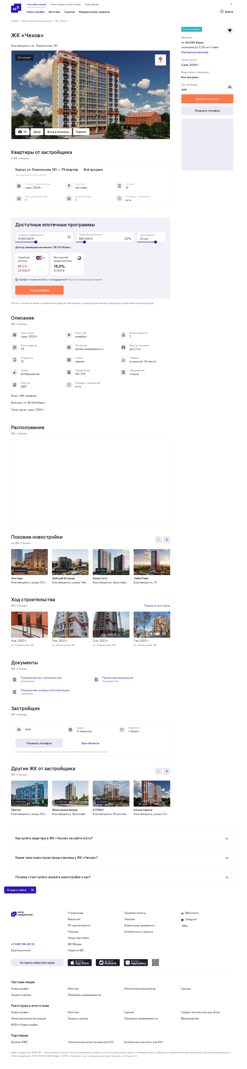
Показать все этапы (157, 605)
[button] (69, 237)
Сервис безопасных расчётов (200, 1012)
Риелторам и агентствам (65, 4)
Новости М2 (76, 950)
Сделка (186, 988)
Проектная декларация (117, 678)
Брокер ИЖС (19, 1042)
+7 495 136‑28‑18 (22, 944)
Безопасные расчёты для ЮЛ (143, 1042)
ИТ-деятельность (79, 925)
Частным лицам (36, 4)
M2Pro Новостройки (24, 1025)
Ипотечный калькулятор (140, 988)
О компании (75, 913)
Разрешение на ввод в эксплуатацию (45, 690)
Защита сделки (21, 995)
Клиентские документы (139, 925)
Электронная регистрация (28, 1018)
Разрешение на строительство (41, 678)
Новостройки (19, 988)
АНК (184, 89)
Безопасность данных (138, 931)
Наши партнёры (78, 938)
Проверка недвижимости (84, 995)
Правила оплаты (135, 913)
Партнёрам (92, 4)
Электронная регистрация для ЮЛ (90, 1042)
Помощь (73, 931)
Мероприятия (190, 1018)
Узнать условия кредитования (85, 279)
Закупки (129, 919)
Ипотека (73, 988)
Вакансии (74, 919)
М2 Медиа (74, 944)
